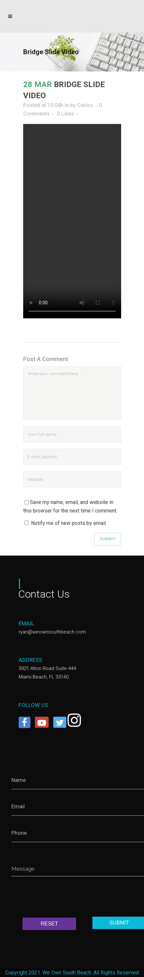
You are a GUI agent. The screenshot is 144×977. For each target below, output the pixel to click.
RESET (49, 923)
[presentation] (61, 898)
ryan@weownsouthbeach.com (52, 632)
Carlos (85, 105)
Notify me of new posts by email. (69, 523)
